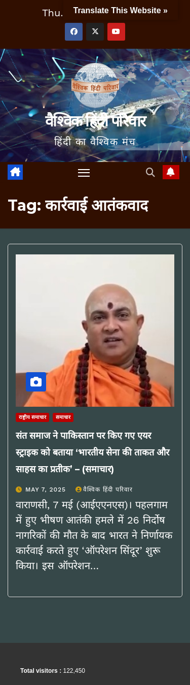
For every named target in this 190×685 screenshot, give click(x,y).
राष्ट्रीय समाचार (32, 417)
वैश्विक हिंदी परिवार (95, 121)
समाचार (63, 417)
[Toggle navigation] (84, 173)
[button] (151, 172)
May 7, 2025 (46, 489)
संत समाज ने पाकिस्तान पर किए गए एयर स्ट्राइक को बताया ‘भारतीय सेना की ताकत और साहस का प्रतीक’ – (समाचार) (92, 452)
